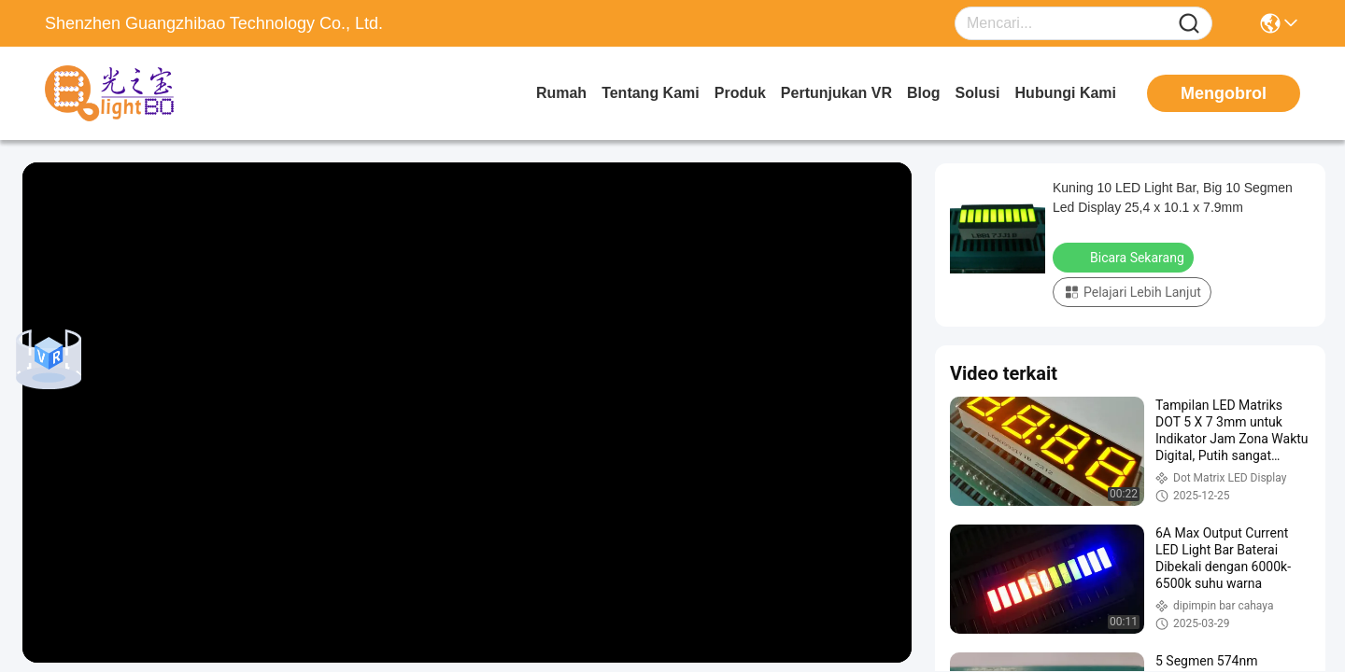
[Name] (1189, 23)
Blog (924, 93)
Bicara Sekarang (1125, 256)
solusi (978, 93)
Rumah (561, 93)
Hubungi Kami (1065, 93)
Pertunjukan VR (836, 93)
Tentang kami (651, 93)
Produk (740, 93)
